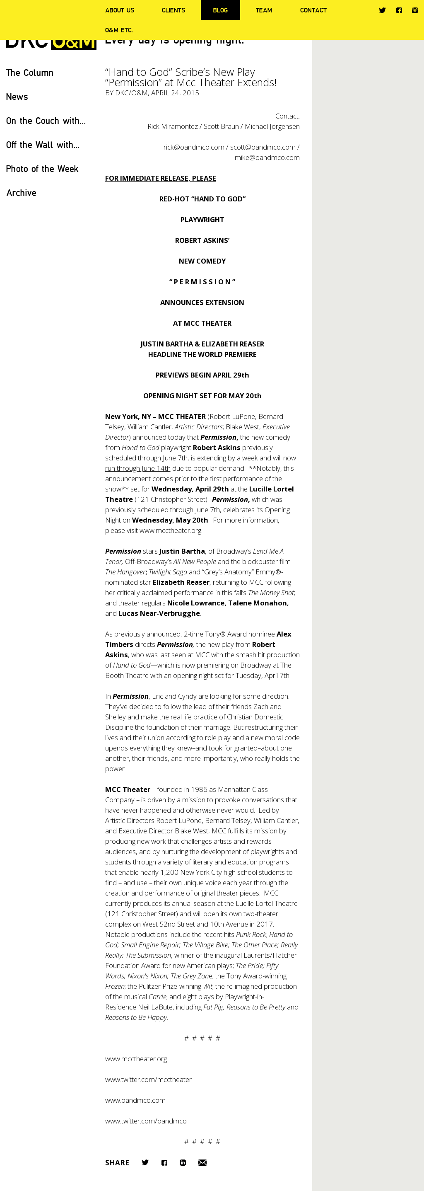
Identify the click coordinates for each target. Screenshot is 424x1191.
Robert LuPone (179, 820)
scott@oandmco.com (263, 147)
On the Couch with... (46, 120)
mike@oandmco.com (267, 157)
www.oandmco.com (135, 1100)
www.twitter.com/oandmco (146, 1121)
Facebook (399, 10)
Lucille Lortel (254, 903)
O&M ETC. (119, 30)
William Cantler (276, 820)
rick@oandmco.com (194, 147)
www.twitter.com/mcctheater (148, 1079)
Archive (21, 192)
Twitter (382, 10)
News (17, 96)
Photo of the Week (42, 168)
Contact (313, 10)
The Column (30, 72)
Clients (173, 10)
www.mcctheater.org (170, 530)
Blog (220, 10)
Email (202, 1163)
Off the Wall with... (43, 144)
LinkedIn (183, 1163)
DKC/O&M (131, 92)
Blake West (191, 830)
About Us (119, 10)
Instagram (415, 10)
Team (264, 10)
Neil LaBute (155, 1007)
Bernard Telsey (228, 820)
